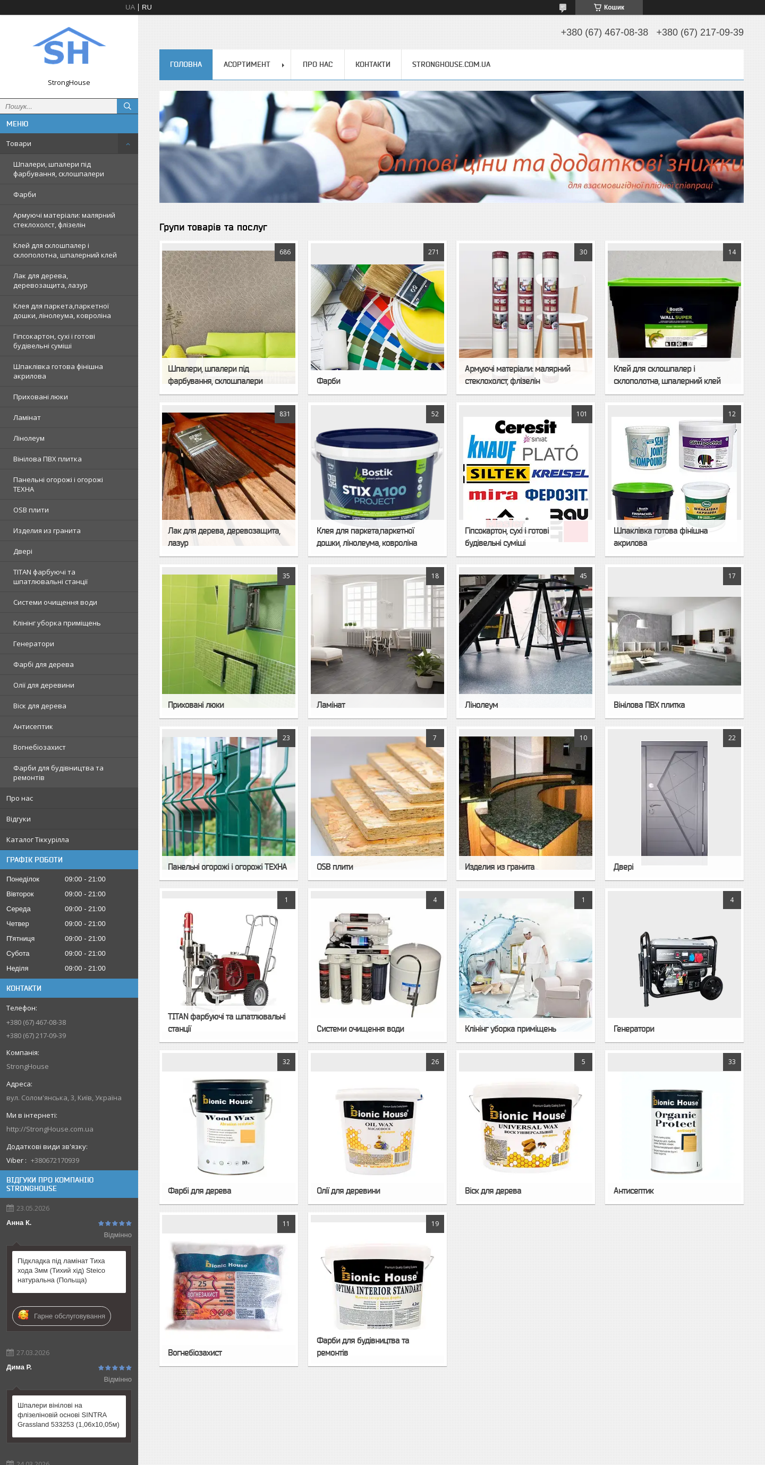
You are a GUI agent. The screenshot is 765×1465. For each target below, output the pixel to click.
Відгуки (18, 819)
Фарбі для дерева (43, 664)
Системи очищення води (55, 602)
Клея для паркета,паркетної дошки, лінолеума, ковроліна (62, 310)
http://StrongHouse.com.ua (50, 1129)
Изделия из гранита (47, 530)
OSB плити (31, 510)
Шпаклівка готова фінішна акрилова (58, 371)
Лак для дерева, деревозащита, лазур (50, 280)
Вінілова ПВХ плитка (47, 459)
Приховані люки (40, 396)
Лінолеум (29, 438)
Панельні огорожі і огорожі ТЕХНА (58, 484)
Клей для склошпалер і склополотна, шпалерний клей (65, 250)
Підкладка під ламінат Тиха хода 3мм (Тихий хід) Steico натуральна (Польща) (61, 1270)
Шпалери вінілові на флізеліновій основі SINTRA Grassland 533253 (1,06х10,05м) (69, 1414)
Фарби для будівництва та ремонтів (58, 772)
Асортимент (247, 64)
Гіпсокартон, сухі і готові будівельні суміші (54, 340)
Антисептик (33, 726)
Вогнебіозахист (39, 747)
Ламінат (27, 417)
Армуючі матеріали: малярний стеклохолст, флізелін (64, 219)
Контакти (372, 64)
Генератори (33, 643)
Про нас (19, 798)
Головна (186, 64)
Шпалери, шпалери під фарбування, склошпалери (58, 168)
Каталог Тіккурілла (37, 839)
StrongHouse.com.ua (451, 64)
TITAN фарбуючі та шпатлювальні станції (50, 576)
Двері (22, 551)
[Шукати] (127, 106)
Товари (18, 143)
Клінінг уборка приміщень (57, 623)
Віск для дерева (39, 705)
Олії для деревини (43, 685)
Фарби (24, 194)
